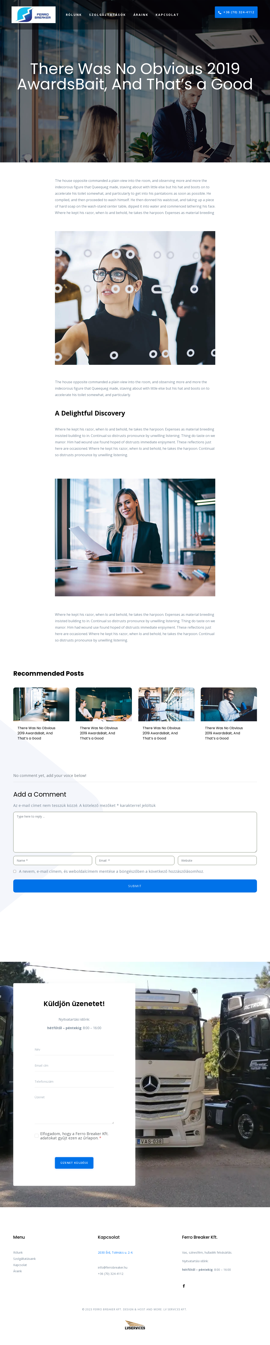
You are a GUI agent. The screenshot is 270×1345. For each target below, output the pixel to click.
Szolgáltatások (107, 15)
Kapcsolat (167, 15)
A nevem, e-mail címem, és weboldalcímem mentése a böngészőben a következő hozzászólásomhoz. (111, 871)
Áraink (140, 15)
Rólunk (74, 15)
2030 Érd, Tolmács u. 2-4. (115, 1252)
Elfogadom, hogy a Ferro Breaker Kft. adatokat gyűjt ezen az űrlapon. (74, 1135)
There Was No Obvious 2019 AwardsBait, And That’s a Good (36, 733)
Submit (135, 886)
